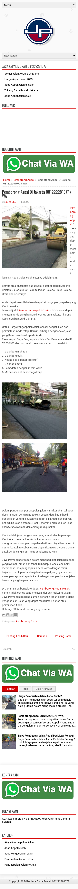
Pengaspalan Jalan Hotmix (20, 864)
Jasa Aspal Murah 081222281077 (49, 881)
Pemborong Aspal (23, 179)
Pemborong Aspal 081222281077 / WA (41, 715)
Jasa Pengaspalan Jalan (18, 853)
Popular (10, 688)
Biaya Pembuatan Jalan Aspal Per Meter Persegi (46, 735)
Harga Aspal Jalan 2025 (18, 79)
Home (6, 179)
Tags (25, 688)
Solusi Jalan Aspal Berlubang (21, 73)
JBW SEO (11, 201)
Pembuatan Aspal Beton (18, 859)
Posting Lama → (65, 636)
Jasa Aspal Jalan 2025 (17, 95)
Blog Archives (44, 688)
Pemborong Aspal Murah (54, 588)
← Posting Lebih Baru (16, 636)
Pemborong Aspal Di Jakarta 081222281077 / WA (36, 194)
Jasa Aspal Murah (15, 848)
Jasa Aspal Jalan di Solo (19, 84)
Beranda (42, 636)
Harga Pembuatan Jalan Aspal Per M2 (40, 696)
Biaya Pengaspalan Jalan (19, 842)
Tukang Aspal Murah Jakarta (21, 90)
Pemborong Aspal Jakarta (34, 310)
